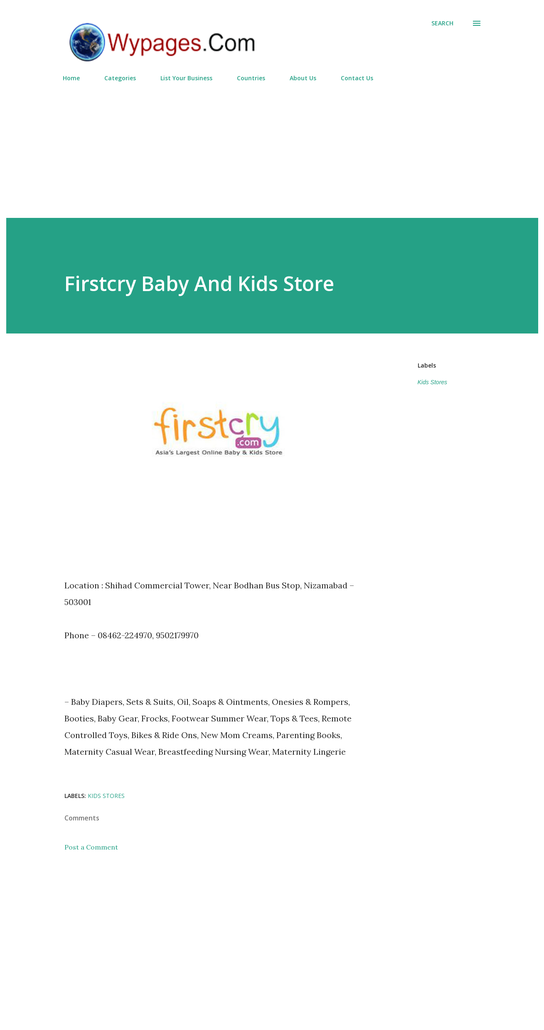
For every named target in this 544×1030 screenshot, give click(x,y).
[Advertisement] (272, 146)
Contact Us (357, 78)
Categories (120, 78)
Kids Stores (433, 382)
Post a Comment (91, 847)
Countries (251, 78)
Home (71, 78)
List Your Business (186, 78)
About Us (303, 78)
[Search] (442, 23)
